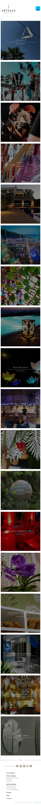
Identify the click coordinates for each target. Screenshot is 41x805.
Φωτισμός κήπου (11, 787)
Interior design (11, 776)
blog (7, 795)
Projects (8, 792)
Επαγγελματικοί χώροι (12, 777)
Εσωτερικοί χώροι (11, 786)
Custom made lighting (12, 789)
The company (10, 773)
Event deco (9, 781)
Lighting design (11, 784)
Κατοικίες (8, 779)
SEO (40, 802)
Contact (8, 798)
